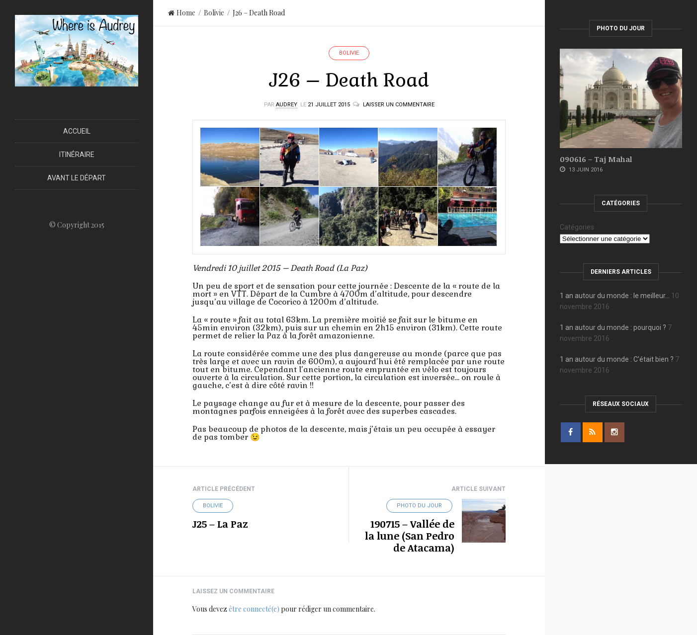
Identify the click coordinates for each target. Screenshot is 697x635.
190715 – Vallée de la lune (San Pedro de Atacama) (409, 536)
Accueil (76, 131)
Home (181, 12)
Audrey (286, 104)
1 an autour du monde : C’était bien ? (617, 359)
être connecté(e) (254, 609)
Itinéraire (76, 155)
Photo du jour (419, 505)
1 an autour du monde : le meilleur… (615, 296)
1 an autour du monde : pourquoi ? (613, 327)
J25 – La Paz (220, 524)
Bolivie (214, 12)
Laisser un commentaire (399, 104)
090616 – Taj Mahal (596, 159)
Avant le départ (76, 178)
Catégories (577, 227)
